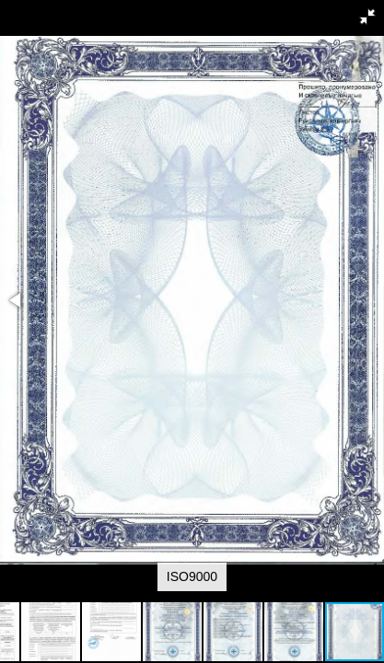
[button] (367, 16)
